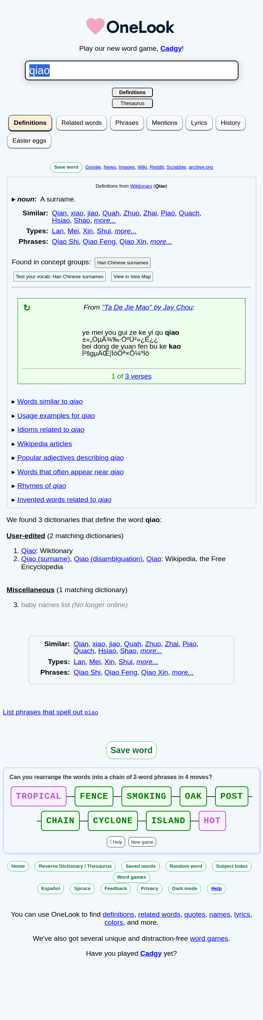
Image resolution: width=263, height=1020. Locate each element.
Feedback (116, 893)
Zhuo (131, 213)
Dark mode (185, 893)
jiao (92, 213)
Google (93, 167)
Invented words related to (64, 499)
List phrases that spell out (50, 712)
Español (50, 893)
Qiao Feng (99, 241)
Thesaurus (132, 103)
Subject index (232, 870)
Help (117, 846)
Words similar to (50, 401)
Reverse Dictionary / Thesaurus (75, 870)
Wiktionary (141, 186)
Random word (186, 870)
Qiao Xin (133, 241)
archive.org (201, 167)
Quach (189, 213)
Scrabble (176, 167)
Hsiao (61, 220)
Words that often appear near (70, 472)
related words (159, 919)
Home (18, 870)
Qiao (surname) (45, 559)
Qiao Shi (65, 241)
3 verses (138, 376)
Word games (131, 881)
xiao (77, 213)
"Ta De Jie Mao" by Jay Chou (147, 307)
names (219, 919)
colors (113, 927)
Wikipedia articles (44, 444)
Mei (73, 231)
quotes (195, 919)
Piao (168, 213)
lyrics (242, 919)
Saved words (140, 870)
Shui (104, 231)
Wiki (142, 167)
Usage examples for (56, 415)
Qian (59, 213)
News (110, 167)
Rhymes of (41, 486)
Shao (82, 220)
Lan (58, 231)
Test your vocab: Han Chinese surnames (60, 276)
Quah (111, 213)
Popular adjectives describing (70, 457)
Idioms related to (50, 429)
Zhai (150, 213)
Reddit (157, 167)
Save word (66, 167)
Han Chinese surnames (122, 262)
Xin (88, 231)
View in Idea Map (132, 276)
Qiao (28, 551)
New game (142, 846)
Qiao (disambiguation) (108, 559)
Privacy (149, 893)
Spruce (82, 893)
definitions (118, 919)
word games (209, 943)
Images (127, 167)
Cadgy (171, 48)
